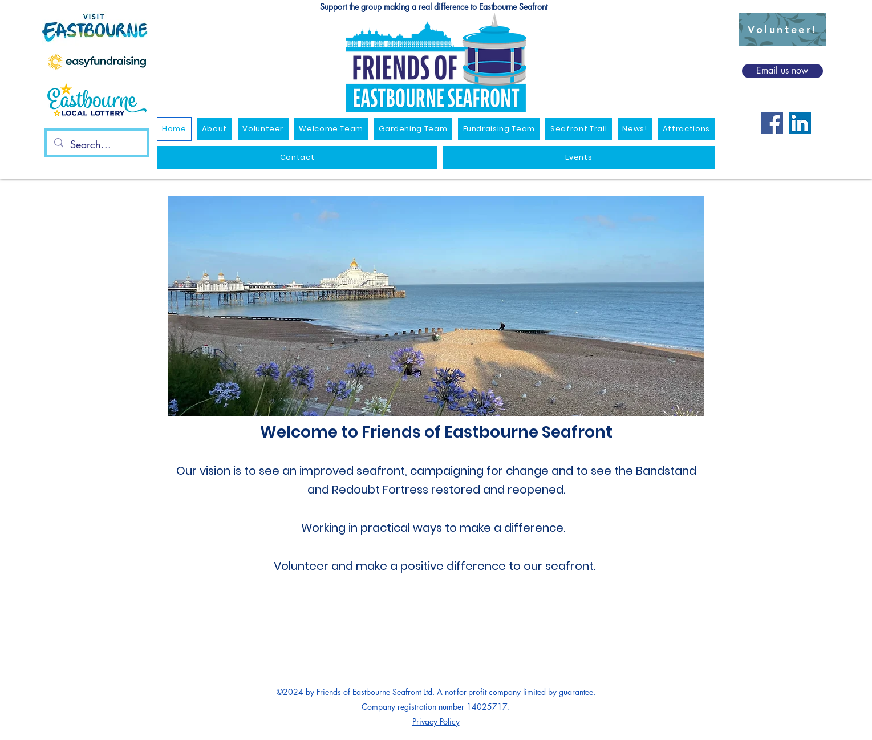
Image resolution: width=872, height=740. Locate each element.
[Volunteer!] (782, 29)
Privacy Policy (436, 721)
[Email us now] (782, 71)
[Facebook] (772, 123)
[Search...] (96, 145)
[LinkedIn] (800, 123)
